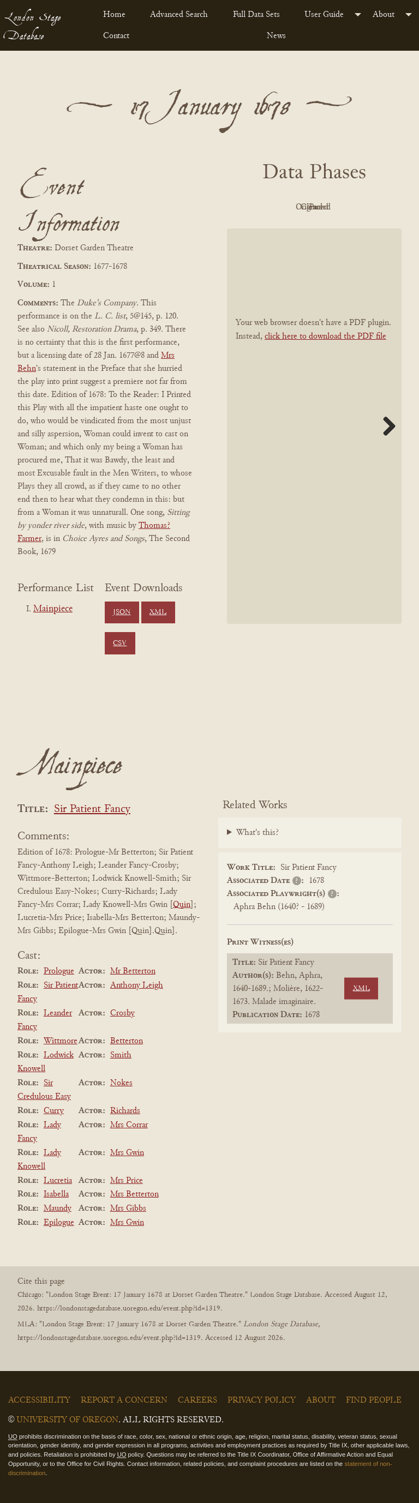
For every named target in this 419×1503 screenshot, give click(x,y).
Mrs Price (126, 1180)
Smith (120, 1055)
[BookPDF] (314, 450)
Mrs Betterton (134, 1194)
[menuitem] (117, 14)
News (276, 36)
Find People (374, 1400)
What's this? (257, 832)
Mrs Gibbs (128, 1208)
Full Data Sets (256, 14)
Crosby (122, 1013)
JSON (121, 612)
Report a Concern (124, 1400)
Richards (125, 1111)
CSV (120, 643)
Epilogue (59, 1222)
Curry (54, 1111)
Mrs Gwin (127, 1153)
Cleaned (282, 232)
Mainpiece (53, 609)
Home (114, 14)
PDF (281, 207)
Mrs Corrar (129, 1125)
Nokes (121, 1083)
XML (157, 612)
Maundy (57, 1208)
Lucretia (58, 1180)
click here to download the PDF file (325, 361)
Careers (197, 1400)
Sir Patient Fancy (92, 809)
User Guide (324, 14)
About (383, 14)
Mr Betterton (132, 971)
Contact (116, 36)
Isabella (56, 1194)
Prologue (59, 971)
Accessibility (39, 1400)
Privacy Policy (262, 1400)
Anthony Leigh (136, 985)
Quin (181, 904)
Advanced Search (179, 14)
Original (341, 207)
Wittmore (60, 1041)
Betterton (126, 1041)
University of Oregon (67, 1420)
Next (385, 450)
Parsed (341, 232)
